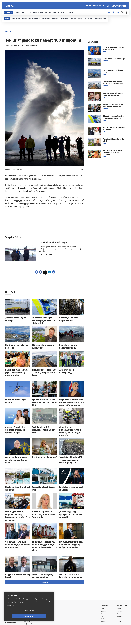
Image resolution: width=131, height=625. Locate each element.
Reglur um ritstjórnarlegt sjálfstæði (12, 584)
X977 (119, 594)
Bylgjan (119, 589)
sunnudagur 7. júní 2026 (96, 6)
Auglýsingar (29, 586)
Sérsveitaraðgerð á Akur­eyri (41, 466)
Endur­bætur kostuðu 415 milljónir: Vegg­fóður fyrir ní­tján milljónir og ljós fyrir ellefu (44, 517)
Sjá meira (45, 549)
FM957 (119, 592)
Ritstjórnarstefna (31, 591)
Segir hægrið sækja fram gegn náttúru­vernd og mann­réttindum (113, 153)
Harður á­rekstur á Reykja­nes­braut (17, 341)
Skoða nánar (11, 611)
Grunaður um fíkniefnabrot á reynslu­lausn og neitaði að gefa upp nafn (71, 417)
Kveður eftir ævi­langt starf (41, 440)
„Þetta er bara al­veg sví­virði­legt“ (16, 317)
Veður (119, 586)
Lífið (102, 584)
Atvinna (119, 581)
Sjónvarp (104, 589)
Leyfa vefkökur (41, 616)
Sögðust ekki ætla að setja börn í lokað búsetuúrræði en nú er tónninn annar (70, 392)
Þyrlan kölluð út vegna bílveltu (15, 390)
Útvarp (103, 592)
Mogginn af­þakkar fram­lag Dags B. (17, 543)
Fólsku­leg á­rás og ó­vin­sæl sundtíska (71, 466)
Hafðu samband (31, 589)
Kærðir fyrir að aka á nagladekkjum (71, 317)
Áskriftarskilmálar (31, 594)
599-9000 (10, 596)
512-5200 (32, 584)
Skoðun (103, 586)
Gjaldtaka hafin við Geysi (53, 243)
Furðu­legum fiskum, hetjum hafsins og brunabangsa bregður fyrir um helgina (17, 492)
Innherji (119, 576)
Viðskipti (104, 579)
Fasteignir (120, 579)
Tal (118, 597)
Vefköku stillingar (17, 616)
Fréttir (103, 576)
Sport (102, 581)
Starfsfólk (29, 597)
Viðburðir (120, 584)
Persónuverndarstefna (11, 588)
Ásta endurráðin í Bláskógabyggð (70, 364)
